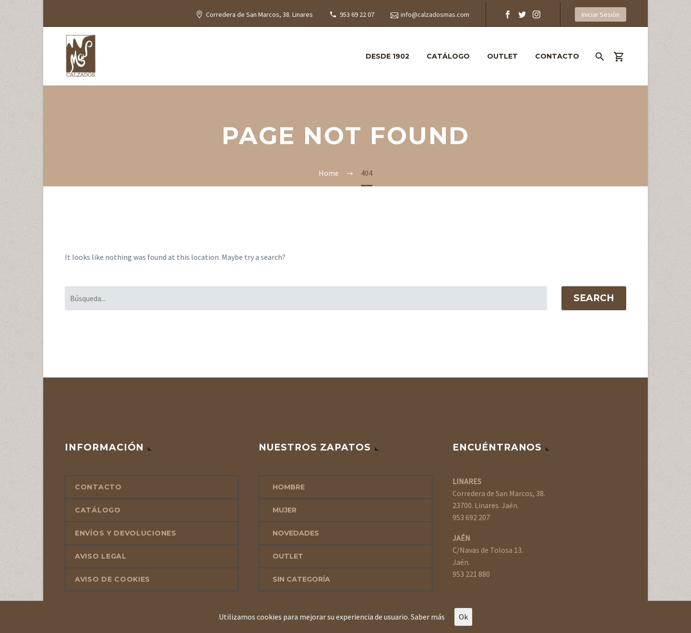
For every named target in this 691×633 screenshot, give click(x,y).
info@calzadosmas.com (435, 14)
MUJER (285, 510)
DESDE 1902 (387, 56)
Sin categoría (301, 579)
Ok (463, 616)
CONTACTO (557, 56)
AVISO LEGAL (101, 556)
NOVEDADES (296, 533)
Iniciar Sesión (601, 14)
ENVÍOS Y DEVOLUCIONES (126, 533)
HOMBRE (289, 487)
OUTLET (502, 56)
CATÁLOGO (448, 56)
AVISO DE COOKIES (112, 579)
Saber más (428, 616)
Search (593, 298)
